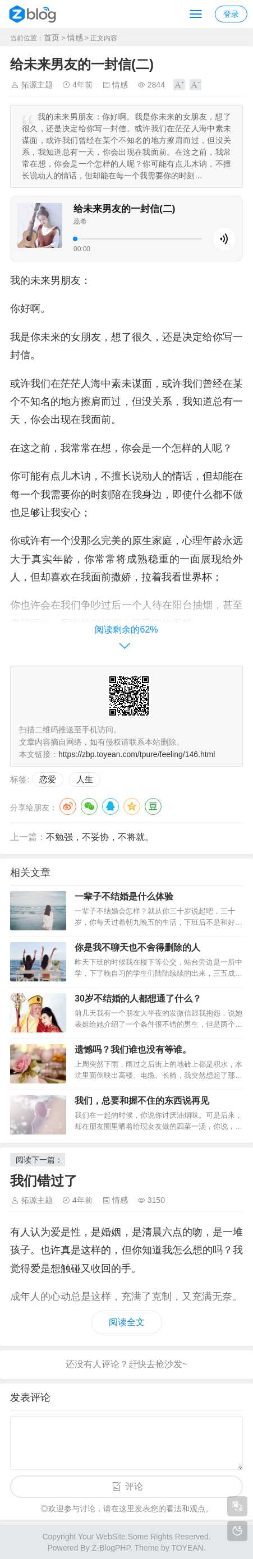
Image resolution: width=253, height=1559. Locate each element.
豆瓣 (153, 806)
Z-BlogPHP (111, 1547)
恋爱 (47, 779)
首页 (51, 37)
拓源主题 (37, 84)
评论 (134, 1486)
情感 (75, 37)
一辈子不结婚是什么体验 (124, 896)
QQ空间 (131, 806)
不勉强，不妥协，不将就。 (100, 837)
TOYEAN (187, 1547)
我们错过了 (43, 1180)
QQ (110, 806)
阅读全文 (127, 1322)
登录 (231, 14)
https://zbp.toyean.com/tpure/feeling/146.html (136, 754)
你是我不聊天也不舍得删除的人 (137, 947)
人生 (84, 779)
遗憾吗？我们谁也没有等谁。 (133, 1049)
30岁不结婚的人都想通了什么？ (138, 998)
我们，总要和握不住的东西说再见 (142, 1100)
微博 (67, 806)
